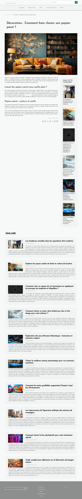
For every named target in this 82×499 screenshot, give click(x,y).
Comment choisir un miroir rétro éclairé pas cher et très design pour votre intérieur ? (68, 172)
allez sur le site (28, 95)
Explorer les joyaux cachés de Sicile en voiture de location (68, 123)
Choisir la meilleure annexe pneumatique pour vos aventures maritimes (68, 220)
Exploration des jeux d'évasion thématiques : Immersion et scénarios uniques (69, 196)
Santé (41, 8)
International (32, 8)
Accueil (6, 15)
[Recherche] (62, 2)
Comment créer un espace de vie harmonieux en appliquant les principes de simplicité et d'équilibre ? (68, 147)
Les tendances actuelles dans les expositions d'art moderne (49, 241)
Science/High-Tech (51, 8)
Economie (21, 8)
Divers (61, 8)
